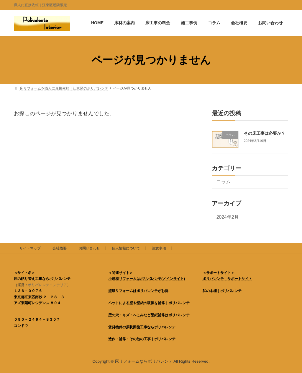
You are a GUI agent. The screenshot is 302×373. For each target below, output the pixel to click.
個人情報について (126, 248)
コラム (223, 181)
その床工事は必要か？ (264, 133)
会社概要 (59, 248)
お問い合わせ (89, 248)
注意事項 (159, 248)
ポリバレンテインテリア (47, 285)
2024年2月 (227, 217)
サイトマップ (30, 248)
